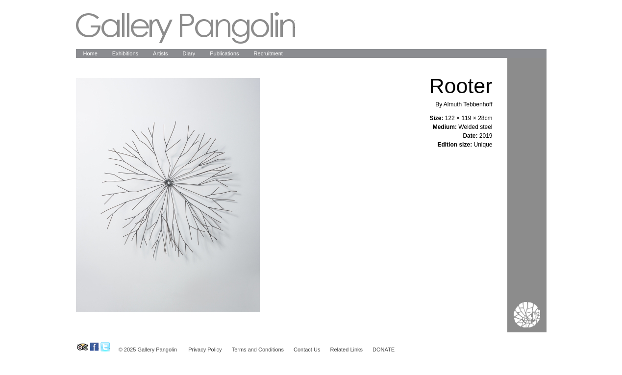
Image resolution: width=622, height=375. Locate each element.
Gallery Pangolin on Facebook (94, 346)
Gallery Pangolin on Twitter (105, 346)
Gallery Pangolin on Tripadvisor (82, 346)
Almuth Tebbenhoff (468, 104)
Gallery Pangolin (185, 28)
